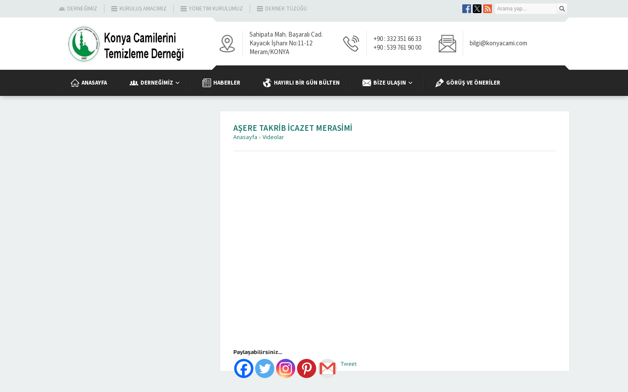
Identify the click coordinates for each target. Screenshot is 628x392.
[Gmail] (327, 368)
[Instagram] (285, 368)
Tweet (349, 364)
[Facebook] (243, 368)
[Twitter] (264, 368)
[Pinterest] (306, 368)
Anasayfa (245, 137)
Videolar (273, 137)
